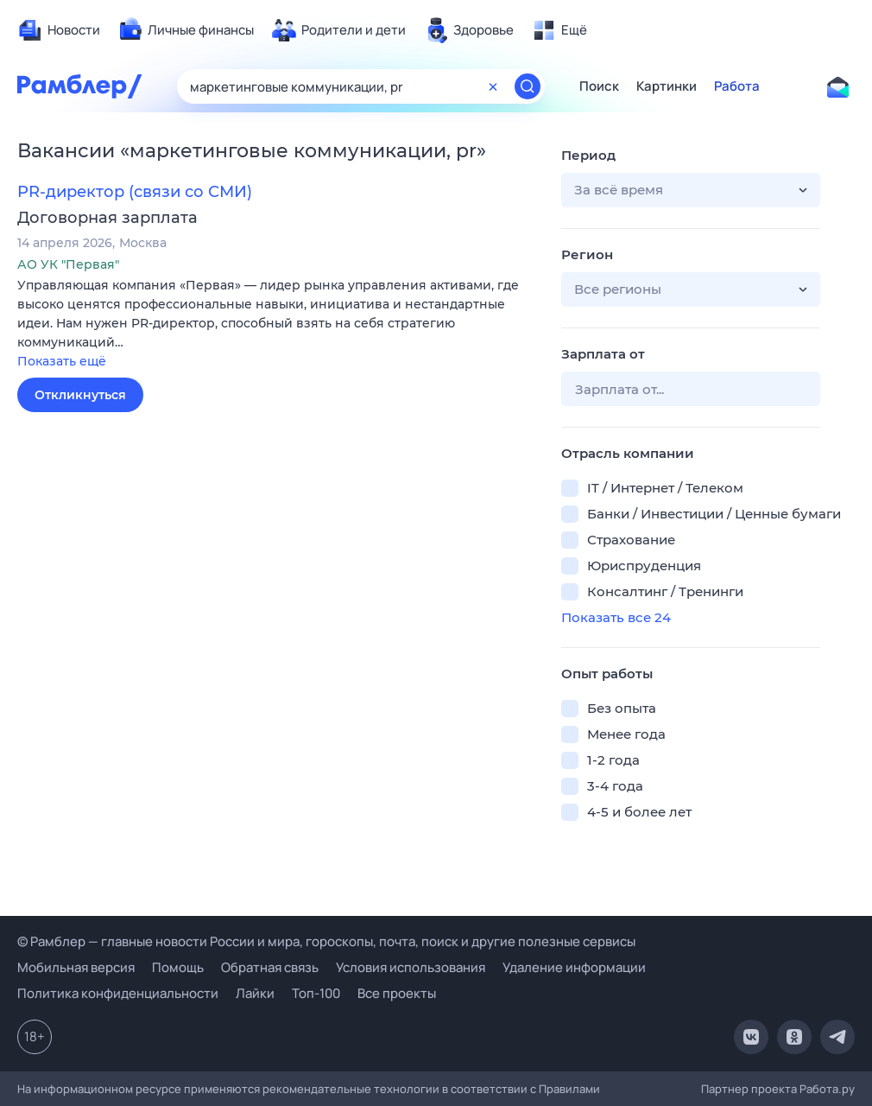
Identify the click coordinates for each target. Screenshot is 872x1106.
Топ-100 (316, 993)
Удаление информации (574, 967)
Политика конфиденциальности (117, 993)
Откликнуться (80, 395)
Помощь (178, 967)
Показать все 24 (616, 617)
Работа (737, 86)
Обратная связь (270, 967)
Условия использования (410, 967)
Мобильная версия (76, 967)
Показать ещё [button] (61, 361)
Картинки (666, 86)
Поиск (599, 86)
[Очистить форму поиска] (493, 86)
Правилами (569, 1088)
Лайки (255, 993)
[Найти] (527, 86)
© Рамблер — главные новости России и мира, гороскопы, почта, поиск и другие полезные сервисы (326, 941)
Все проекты (396, 993)
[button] (276, 324)
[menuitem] (58, 30)
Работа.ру (827, 1088)
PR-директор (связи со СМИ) (134, 191)
